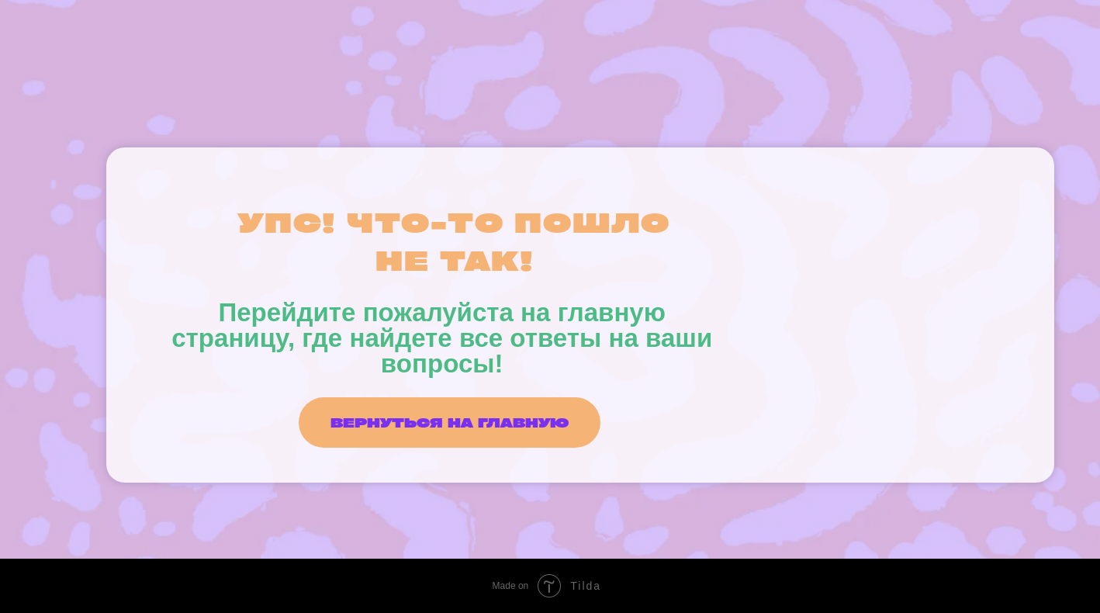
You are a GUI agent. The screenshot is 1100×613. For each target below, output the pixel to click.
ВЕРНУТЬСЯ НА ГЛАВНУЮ (449, 422)
